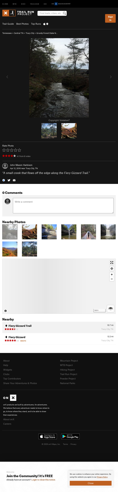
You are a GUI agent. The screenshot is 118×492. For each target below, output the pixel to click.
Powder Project (68, 378)
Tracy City (30, 33)
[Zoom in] (112, 274)
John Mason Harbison (21, 165)
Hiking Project (67, 369)
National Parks (67, 383)
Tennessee (7, 33)
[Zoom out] (112, 279)
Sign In (110, 18)
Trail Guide (8, 23)
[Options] (110, 308)
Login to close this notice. (43, 480)
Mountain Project (69, 360)
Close (91, 483)
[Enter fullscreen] (112, 262)
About (6, 360)
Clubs (6, 374)
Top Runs (36, 23)
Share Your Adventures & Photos (20, 383)
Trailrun (34, 4)
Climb (5, 4)
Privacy (73, 444)
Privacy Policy (102, 477)
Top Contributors (12, 378)
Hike (23, 4)
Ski (45, 4)
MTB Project (66, 365)
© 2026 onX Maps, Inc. (51, 444)
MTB (15, 4)
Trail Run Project (68, 374)
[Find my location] (112, 268)
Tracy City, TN (32, 168)
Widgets (7, 369)
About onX (8, 419)
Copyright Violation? (59, 120)
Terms (65, 444)
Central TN (19, 33)
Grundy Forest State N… (47, 33)
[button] (3, 180)
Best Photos (22, 23)
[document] (91, 479)
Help (5, 365)
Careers (7, 423)
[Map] (59, 286)
